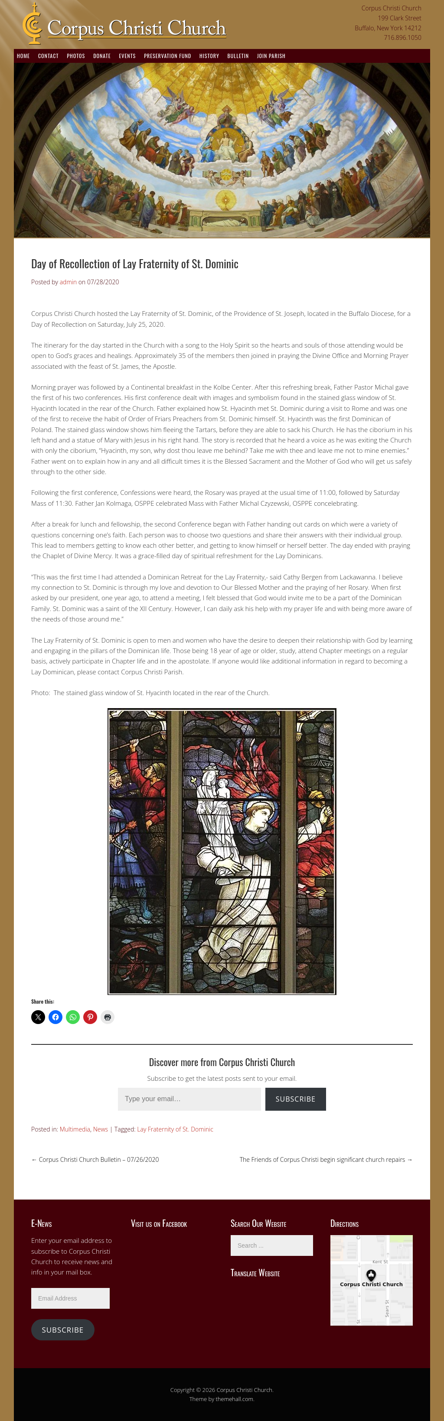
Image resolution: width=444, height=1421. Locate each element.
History (209, 55)
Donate (102, 55)
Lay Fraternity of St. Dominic (175, 1129)
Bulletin (238, 55)
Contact (48, 55)
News (100, 1129)
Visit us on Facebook (159, 1222)
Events (127, 55)
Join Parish (271, 55)
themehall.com (235, 1399)
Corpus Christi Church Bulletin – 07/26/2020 (95, 1159)
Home (23, 55)
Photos (76, 55)
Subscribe (296, 1099)
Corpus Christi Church (244, 1390)
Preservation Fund (167, 55)
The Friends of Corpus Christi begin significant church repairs (326, 1159)
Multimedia (75, 1129)
